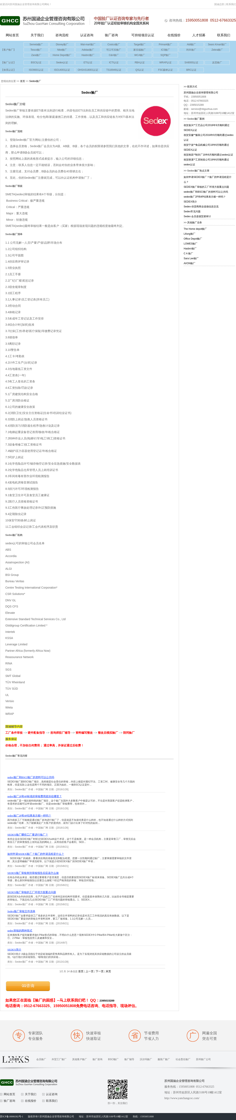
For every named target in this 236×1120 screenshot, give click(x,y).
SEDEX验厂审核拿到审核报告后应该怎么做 (33, 872)
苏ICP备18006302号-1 (11, 1116)
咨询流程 (62, 35)
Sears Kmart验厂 (217, 44)
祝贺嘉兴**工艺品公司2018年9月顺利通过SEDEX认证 (206, 128)
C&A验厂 (114, 55)
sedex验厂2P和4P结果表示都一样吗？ (29, 815)
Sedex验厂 (35, 81)
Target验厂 (139, 44)
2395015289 (107, 1000)
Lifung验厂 (189, 233)
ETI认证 (88, 62)
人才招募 (198, 35)
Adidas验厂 (88, 49)
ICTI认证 (114, 62)
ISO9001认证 (36, 69)
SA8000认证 (191, 62)
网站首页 (12, 35)
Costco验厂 (114, 44)
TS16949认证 (113, 69)
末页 (108, 971)
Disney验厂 (62, 44)
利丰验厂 (191, 49)
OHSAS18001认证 (88, 69)
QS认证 (139, 69)
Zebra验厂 (217, 49)
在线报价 (174, 35)
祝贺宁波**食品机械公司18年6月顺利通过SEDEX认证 (206, 147)
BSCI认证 (36, 62)
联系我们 (231, 4)
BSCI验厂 (113, 1059)
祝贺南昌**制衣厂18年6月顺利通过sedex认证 (208, 154)
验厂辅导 (129, 1059)
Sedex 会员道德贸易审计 (197, 216)
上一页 (90, 971)
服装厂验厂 (164, 1059)
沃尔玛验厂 (146, 1059)
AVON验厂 (189, 263)
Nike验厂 (62, 49)
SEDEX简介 (14, 949)
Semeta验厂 (36, 44)
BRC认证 (191, 69)
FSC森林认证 (165, 69)
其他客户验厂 (79, 1059)
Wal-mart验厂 (87, 44)
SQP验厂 (165, 55)
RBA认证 (140, 62)
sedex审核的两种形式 (19, 930)
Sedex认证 (62, 62)
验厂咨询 (111, 35)
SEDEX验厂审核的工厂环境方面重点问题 (31, 892)
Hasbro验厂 (87, 55)
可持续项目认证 (142, 35)
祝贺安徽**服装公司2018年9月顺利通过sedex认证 (209, 137)
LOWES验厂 (190, 243)
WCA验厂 (139, 55)
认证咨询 (86, 35)
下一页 (100, 971)
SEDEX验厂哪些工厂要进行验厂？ (27, 834)
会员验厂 (41, 1059)
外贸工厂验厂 (59, 1059)
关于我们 (37, 35)
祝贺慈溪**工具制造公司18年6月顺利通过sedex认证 (206, 162)
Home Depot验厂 (62, 55)
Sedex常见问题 (192, 211)
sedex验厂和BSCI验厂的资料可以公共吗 (30, 777)
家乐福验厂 (139, 49)
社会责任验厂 (183, 1059)
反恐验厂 (217, 62)
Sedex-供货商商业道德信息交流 (201, 206)
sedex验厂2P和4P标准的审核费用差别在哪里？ (34, 796)
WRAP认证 (165, 62)
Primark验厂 (165, 44)
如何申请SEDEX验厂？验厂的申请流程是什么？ (35, 853)
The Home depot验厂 (195, 228)
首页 (22, 81)
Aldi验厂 (191, 44)
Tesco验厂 (36, 49)
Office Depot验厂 (193, 238)
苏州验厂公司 (203, 1059)
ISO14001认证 (62, 69)
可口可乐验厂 (113, 49)
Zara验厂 (36, 55)
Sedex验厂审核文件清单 (21, 911)
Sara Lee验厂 (191, 258)
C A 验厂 (188, 253)
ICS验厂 (165, 49)
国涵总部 (219, 4)
